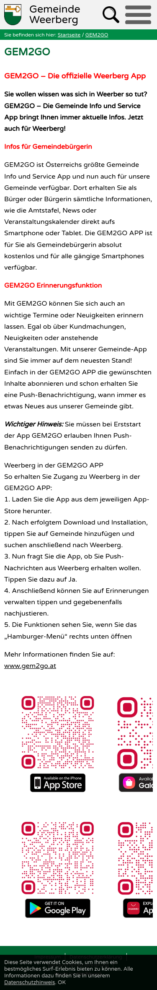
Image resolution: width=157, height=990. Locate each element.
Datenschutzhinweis (29, 982)
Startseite (69, 35)
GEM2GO (96, 35)
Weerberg (54, 14)
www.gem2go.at (30, 666)
